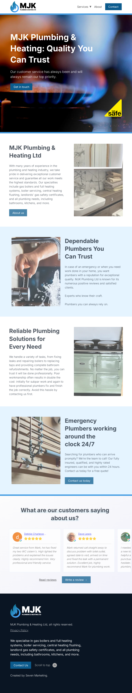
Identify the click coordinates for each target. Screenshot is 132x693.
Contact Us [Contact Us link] (21, 665)
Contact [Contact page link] (113, 6)
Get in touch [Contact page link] (21, 87)
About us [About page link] (17, 213)
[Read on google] (34, 538)
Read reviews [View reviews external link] (47, 579)
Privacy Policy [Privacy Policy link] (19, 630)
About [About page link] (98, 6)
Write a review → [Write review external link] (75, 579)
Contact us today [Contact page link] (78, 480)
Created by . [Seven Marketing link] (29, 675)
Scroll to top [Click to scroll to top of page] (46, 665)
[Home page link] (25, 6)
